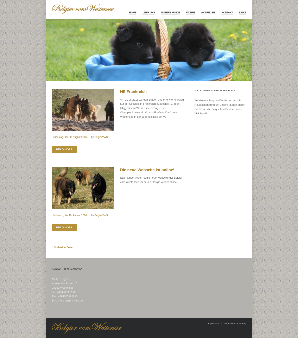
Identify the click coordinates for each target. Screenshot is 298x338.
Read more (64, 149)
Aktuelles (208, 12)
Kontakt (227, 12)
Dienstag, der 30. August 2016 (70, 137)
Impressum (213, 323)
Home (132, 12)
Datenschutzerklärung (235, 323)
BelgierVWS (101, 137)
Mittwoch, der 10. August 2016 (70, 215)
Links (242, 12)
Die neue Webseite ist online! (147, 170)
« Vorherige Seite (62, 247)
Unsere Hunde (170, 12)
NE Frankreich (133, 91)
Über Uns (148, 12)
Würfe (190, 12)
